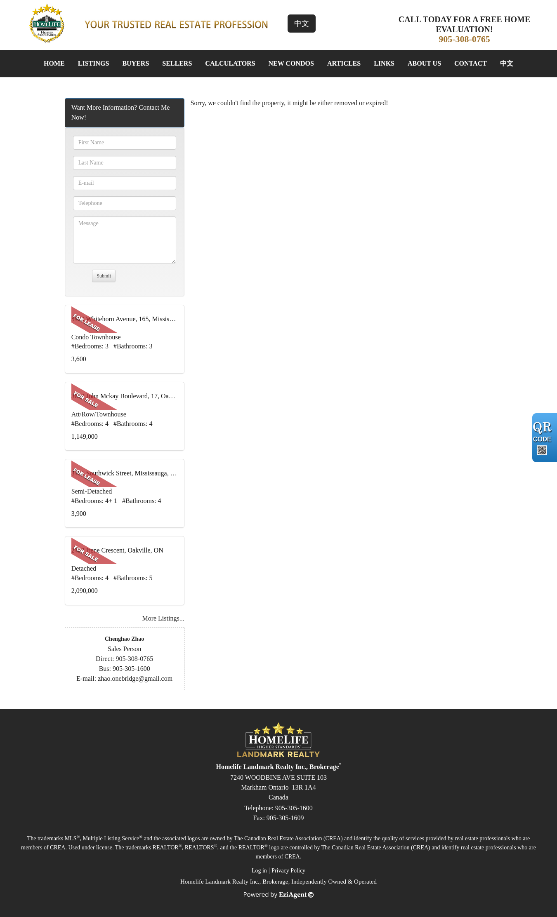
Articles (344, 63)
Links (384, 63)
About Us (424, 63)
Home (54, 63)
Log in (259, 871)
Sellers (177, 63)
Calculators (230, 63)
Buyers (135, 63)
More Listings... (163, 618)
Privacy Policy (288, 871)
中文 (301, 23)
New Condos (291, 63)
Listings (93, 63)
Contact (470, 63)
